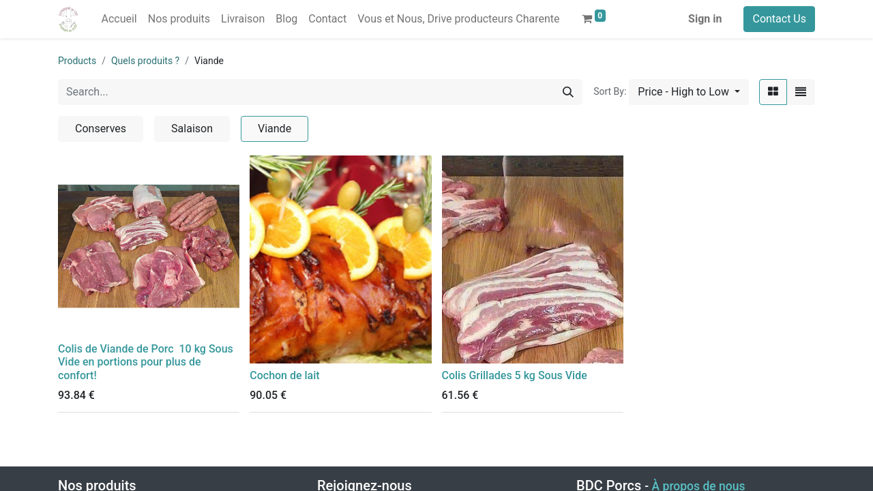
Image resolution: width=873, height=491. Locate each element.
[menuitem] (118, 19)
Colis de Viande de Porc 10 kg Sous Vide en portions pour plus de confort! (145, 361)
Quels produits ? (145, 60)
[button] (689, 92)
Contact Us (779, 18)
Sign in (705, 18)
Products (77, 60)
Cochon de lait (284, 375)
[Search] (568, 92)
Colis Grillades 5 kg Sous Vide (514, 375)
